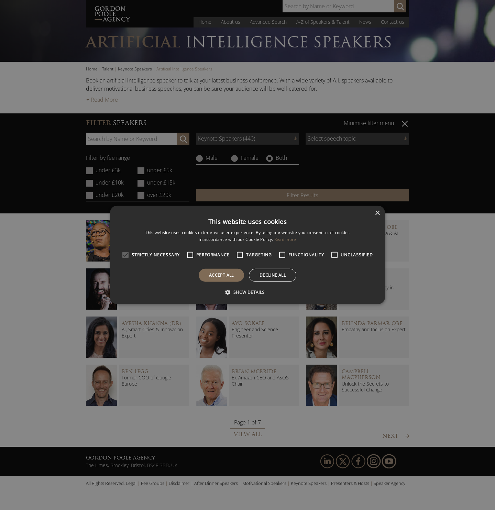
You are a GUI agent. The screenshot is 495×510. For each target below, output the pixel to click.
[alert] (247, 255)
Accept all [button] (221, 275)
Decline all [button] (273, 275)
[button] (247, 292)
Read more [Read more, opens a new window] (285, 239)
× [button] (377, 213)
